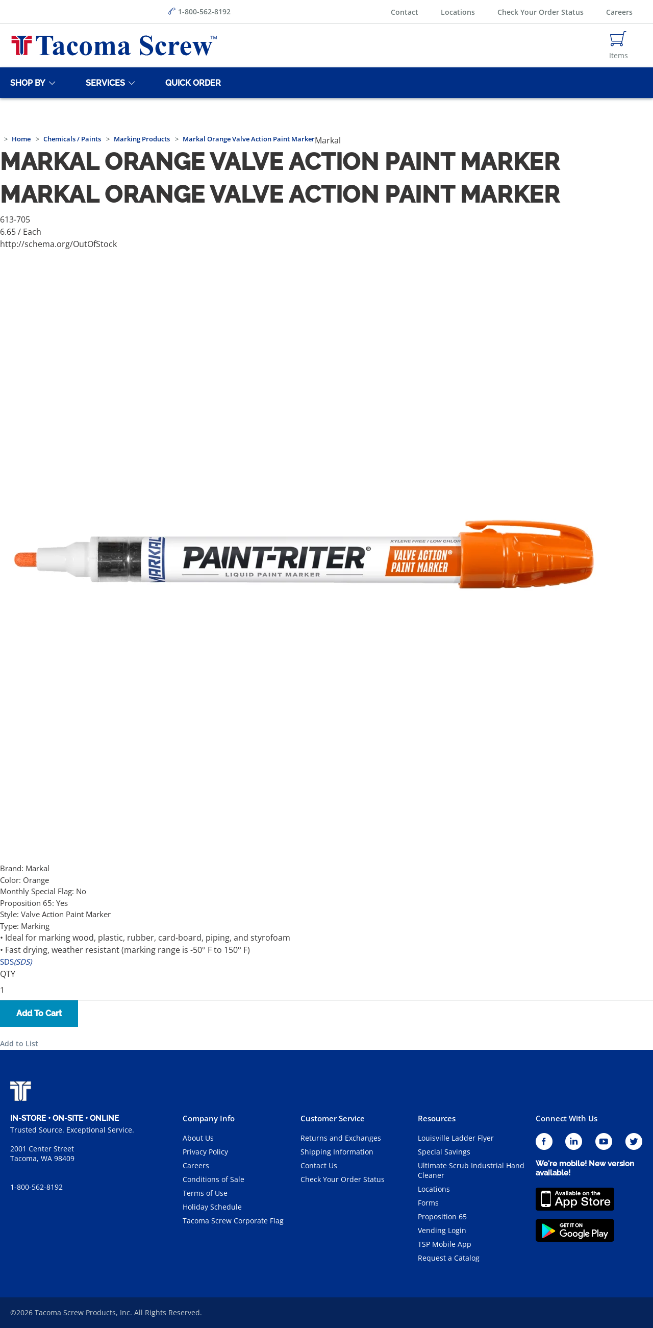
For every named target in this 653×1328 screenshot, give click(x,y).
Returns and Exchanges (340, 1138)
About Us (198, 1138)
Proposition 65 (442, 1216)
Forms (428, 1203)
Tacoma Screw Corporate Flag (233, 1220)
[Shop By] (26, 82)
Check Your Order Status (540, 12)
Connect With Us (566, 1118)
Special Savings (444, 1152)
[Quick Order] (191, 82)
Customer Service (332, 1118)
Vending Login (442, 1230)
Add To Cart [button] (39, 1013)
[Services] (104, 82)
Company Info (209, 1118)
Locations (458, 12)
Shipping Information (336, 1152)
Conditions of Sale (213, 1179)
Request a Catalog (449, 1258)
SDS (16, 961)
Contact (404, 12)
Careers (619, 12)
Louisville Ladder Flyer (456, 1138)
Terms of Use (205, 1193)
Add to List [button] (19, 1043)
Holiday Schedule (212, 1207)
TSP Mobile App (444, 1244)
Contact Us (318, 1165)
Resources (437, 1118)
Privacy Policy (205, 1152)
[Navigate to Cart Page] (618, 45)
